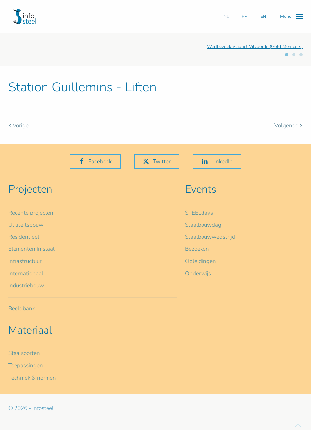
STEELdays (199, 212)
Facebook (95, 161)
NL (226, 16)
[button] (291, 16)
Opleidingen (200, 261)
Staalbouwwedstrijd (210, 237)
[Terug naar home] (24, 16)
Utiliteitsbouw (25, 225)
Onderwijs (198, 273)
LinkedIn (217, 161)
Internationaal (25, 273)
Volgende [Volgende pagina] (288, 125)
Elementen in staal (31, 249)
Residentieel (23, 237)
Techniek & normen (32, 377)
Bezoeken (197, 249)
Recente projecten (30, 212)
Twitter (157, 161)
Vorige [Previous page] (19, 125)
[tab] (286, 54)
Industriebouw (26, 285)
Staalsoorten (24, 353)
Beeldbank (21, 308)
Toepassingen (25, 365)
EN (263, 16)
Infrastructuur (25, 261)
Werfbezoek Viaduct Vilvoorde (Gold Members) (255, 46)
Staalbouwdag (203, 225)
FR (244, 16)
